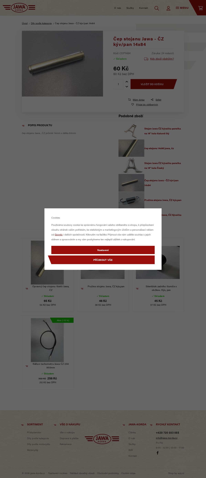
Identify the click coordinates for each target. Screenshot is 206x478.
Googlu (59, 234)
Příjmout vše (103, 260)
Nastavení (103, 250)
